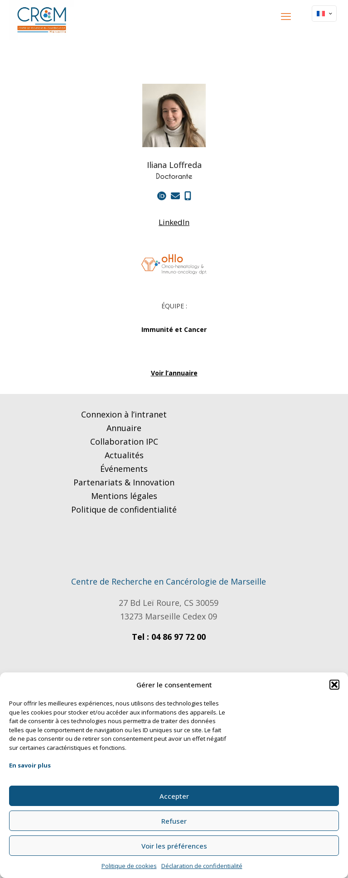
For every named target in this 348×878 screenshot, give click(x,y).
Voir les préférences (174, 845)
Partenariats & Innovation (123, 482)
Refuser (174, 820)
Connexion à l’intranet (124, 414)
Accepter (174, 796)
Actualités (124, 455)
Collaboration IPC (124, 441)
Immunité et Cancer (174, 329)
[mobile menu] (286, 16)
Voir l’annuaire (174, 373)
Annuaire (123, 427)
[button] (334, 684)
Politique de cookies (129, 866)
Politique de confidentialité (124, 509)
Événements (124, 468)
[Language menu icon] (324, 13)
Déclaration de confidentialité (201, 866)
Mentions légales (124, 495)
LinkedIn (174, 222)
